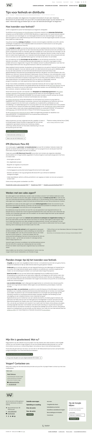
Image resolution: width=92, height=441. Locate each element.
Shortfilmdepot (29, 32)
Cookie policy (61, 431)
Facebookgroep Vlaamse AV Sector (20, 112)
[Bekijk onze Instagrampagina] (8, 416)
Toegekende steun (52, 404)
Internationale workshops (14, 135)
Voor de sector (73, 5)
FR (85, 2)
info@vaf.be (11, 413)
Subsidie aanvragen (38, 5)
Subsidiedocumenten (53, 407)
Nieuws (53, 2)
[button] (77, 2)
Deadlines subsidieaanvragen (56, 410)
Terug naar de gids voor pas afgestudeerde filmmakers (23, 358)
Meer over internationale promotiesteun (18, 354)
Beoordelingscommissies (54, 412)
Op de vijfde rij (46, 310)
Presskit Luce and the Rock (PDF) (53, 185)
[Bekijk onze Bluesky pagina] (12, 416)
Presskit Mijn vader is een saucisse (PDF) (17, 185)
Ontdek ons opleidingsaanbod (16, 131)
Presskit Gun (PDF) (36, 185)
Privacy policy (69, 431)
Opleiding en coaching (51, 5)
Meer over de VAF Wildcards (15, 138)
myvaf (82, 5)
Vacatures (50, 415)
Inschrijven (73, 419)
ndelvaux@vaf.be (14, 382)
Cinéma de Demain (13, 99)
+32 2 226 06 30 (12, 411)
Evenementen (59, 2)
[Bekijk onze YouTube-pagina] (14, 416)
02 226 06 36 (12, 384)
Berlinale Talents (52, 106)
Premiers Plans (45, 110)
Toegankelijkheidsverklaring (80, 431)
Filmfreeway (19, 32)
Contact (71, 2)
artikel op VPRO (11, 310)
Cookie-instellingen (52, 431)
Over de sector (63, 5)
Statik (23, 431)
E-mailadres (72, 412)
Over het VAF (66, 2)
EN (83, 2)
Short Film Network (55, 85)
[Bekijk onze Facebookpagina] (6, 416)
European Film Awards (26, 93)
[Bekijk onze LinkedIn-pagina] (10, 416)
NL (81, 2)
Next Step (12, 110)
